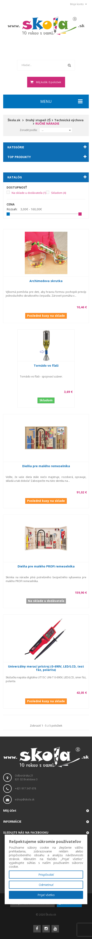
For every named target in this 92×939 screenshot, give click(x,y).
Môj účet (9, 810)
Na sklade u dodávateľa (29, 193)
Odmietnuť (46, 885)
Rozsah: (12, 209)
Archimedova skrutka (46, 281)
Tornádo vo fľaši (46, 365)
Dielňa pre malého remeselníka (46, 466)
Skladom (58, 193)
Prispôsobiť (46, 875)
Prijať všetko (46, 895)
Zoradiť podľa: (28, 130)
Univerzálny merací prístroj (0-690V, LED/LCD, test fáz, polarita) (46, 668)
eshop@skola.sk (24, 799)
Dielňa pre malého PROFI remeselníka (46, 566)
